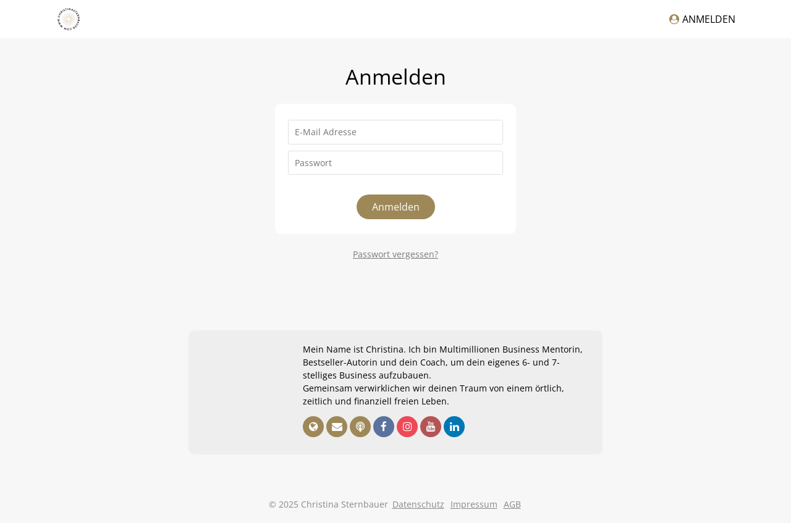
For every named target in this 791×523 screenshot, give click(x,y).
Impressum (473, 504)
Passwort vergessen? (395, 254)
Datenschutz (418, 504)
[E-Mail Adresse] (395, 132)
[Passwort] (395, 163)
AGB (512, 504)
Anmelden (702, 19)
